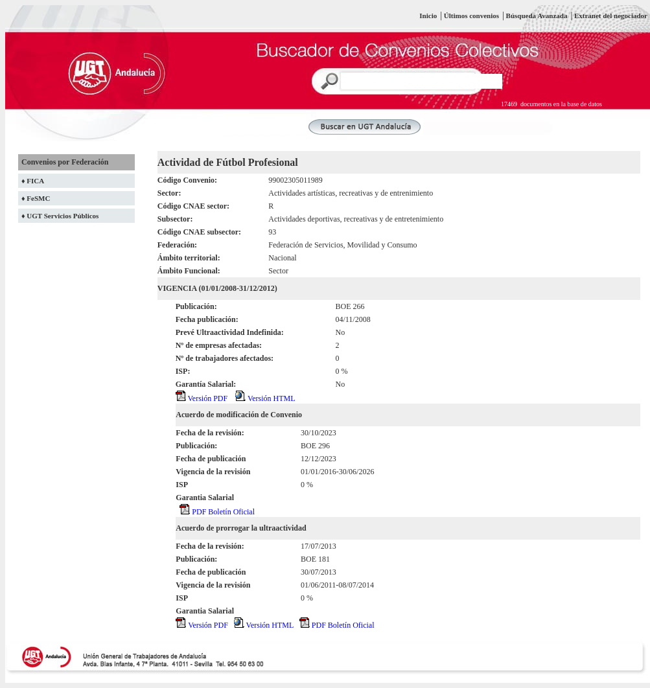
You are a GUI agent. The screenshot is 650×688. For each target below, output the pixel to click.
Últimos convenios (471, 15)
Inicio (428, 15)
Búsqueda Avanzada (538, 15)
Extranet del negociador (610, 15)
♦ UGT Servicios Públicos (60, 216)
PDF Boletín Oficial (217, 511)
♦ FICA (32, 181)
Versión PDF (201, 398)
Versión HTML (265, 398)
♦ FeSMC (35, 198)
